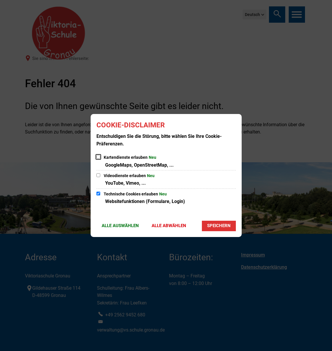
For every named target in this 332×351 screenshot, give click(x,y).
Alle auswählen (120, 225)
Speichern (219, 225)
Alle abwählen (169, 225)
